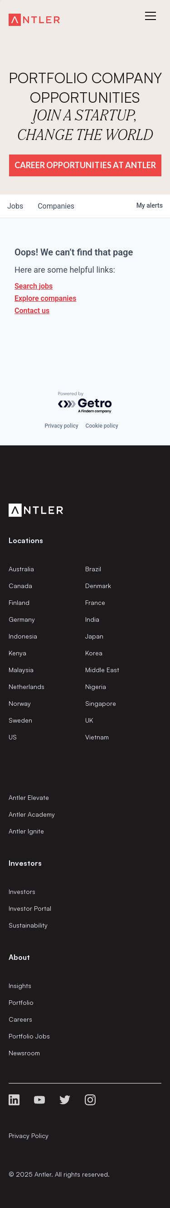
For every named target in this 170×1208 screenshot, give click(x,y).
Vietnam (97, 737)
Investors (22, 891)
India (92, 619)
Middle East (102, 670)
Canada (20, 585)
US (13, 737)
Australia (21, 569)
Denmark (98, 585)
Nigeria (95, 686)
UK (89, 720)
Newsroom (24, 1053)
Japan (94, 636)
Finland (19, 602)
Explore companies (45, 298)
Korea (93, 653)
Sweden (20, 720)
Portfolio (21, 1002)
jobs (15, 206)
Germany (22, 619)
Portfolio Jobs (29, 1036)
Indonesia (23, 636)
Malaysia (21, 670)
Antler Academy (32, 814)
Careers (20, 1019)
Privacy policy (61, 426)
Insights (20, 985)
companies (56, 206)
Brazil (93, 569)
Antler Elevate (29, 797)
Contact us (32, 310)
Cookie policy (102, 426)
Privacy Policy (29, 1135)
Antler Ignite (26, 831)
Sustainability (28, 925)
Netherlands (26, 686)
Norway (20, 703)
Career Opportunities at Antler (85, 165)
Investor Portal (30, 908)
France (95, 602)
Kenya (17, 653)
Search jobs (34, 286)
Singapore (100, 703)
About (19, 957)
